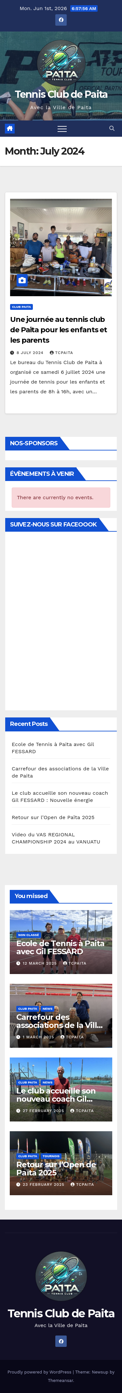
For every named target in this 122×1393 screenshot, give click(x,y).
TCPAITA (61, 352)
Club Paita (21, 307)
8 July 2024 (31, 352)
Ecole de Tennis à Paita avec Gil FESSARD (60, 947)
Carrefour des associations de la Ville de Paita (59, 1025)
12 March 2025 (41, 963)
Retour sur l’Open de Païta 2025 (53, 817)
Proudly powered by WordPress (40, 1372)
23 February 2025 (44, 1184)
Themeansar (60, 1380)
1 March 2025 (39, 1037)
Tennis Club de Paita (61, 94)
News (47, 1008)
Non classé (28, 935)
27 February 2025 (44, 1110)
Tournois (51, 1156)
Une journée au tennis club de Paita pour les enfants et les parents (58, 330)
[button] (112, 128)
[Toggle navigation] (62, 128)
